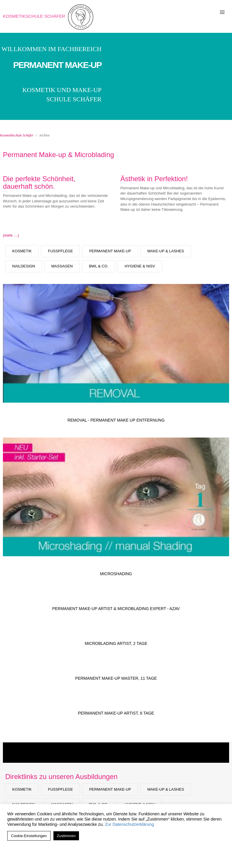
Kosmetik (22, 251)
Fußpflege (60, 251)
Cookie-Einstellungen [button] (29, 836)
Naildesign (23, 266)
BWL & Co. (98, 266)
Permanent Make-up (110, 251)
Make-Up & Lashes (165, 251)
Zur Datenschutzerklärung (129, 824)
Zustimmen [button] (66, 836)
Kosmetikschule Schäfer (34, 16)
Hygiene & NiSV (140, 266)
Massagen (62, 266)
